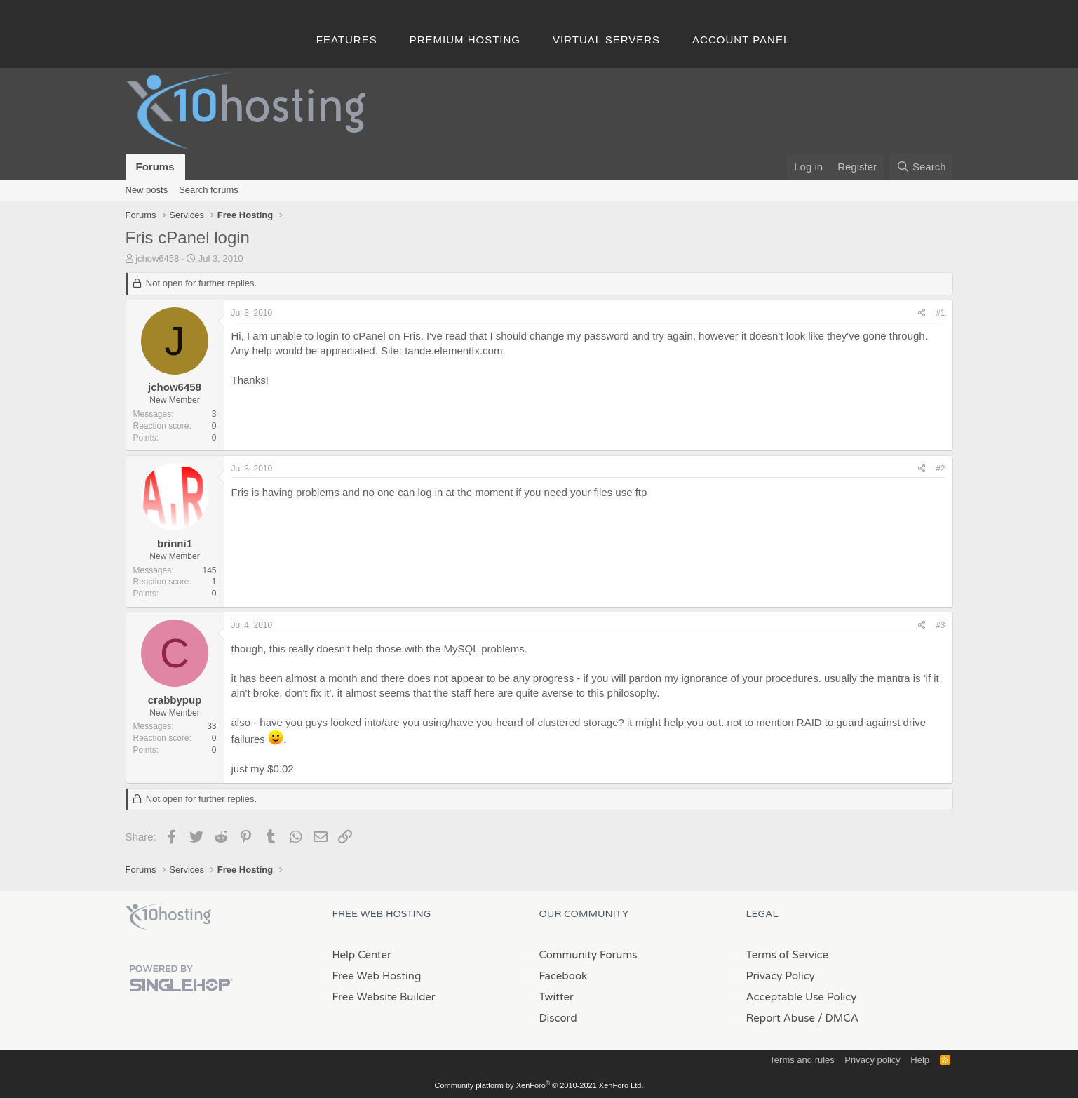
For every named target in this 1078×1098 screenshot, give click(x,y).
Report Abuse (781, 1018)
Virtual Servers (606, 40)
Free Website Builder (384, 997)
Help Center (361, 955)
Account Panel (741, 40)
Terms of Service (787, 955)
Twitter (556, 997)
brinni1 (174, 543)
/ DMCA (838, 1018)
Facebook (563, 976)
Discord (558, 1018)
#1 (940, 313)
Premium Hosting (465, 40)
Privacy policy (872, 1060)
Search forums (208, 190)
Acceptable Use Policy (801, 997)
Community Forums (588, 955)
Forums (155, 167)
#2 (940, 469)
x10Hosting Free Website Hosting (168, 917)
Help (919, 1060)
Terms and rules (801, 1060)
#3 (940, 625)
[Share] (922, 313)
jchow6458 (157, 258)
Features (346, 40)
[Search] (921, 167)
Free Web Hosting (377, 976)
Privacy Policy (780, 976)
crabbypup (175, 700)
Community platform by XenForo (539, 1085)
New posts (147, 190)
